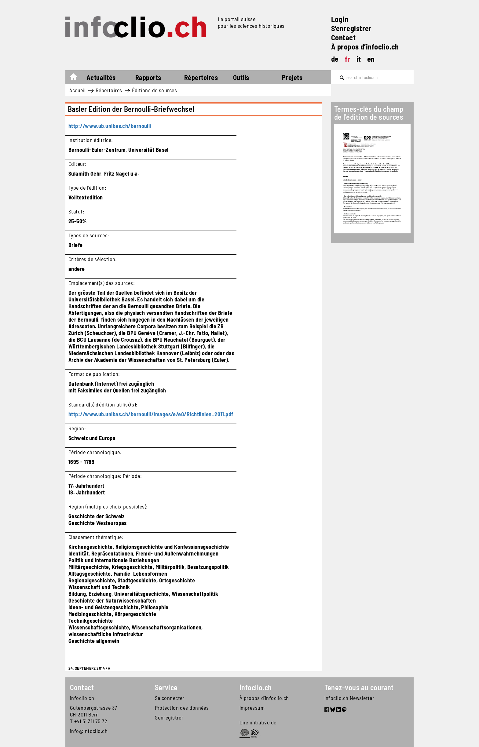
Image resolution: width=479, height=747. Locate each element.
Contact (343, 37)
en (371, 58)
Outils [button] (241, 77)
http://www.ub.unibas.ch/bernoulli (109, 125)
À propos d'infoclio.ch (264, 697)
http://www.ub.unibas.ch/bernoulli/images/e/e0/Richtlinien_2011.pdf (150, 414)
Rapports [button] (148, 77)
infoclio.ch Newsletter (349, 697)
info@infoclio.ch (89, 730)
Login (339, 19)
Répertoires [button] (201, 77)
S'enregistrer (351, 28)
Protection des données (182, 707)
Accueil (76, 78)
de (335, 58)
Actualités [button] (101, 77)
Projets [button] (292, 77)
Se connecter (170, 697)
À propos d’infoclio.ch (365, 46)
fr (347, 58)
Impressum (252, 707)
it (359, 58)
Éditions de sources (154, 90)
